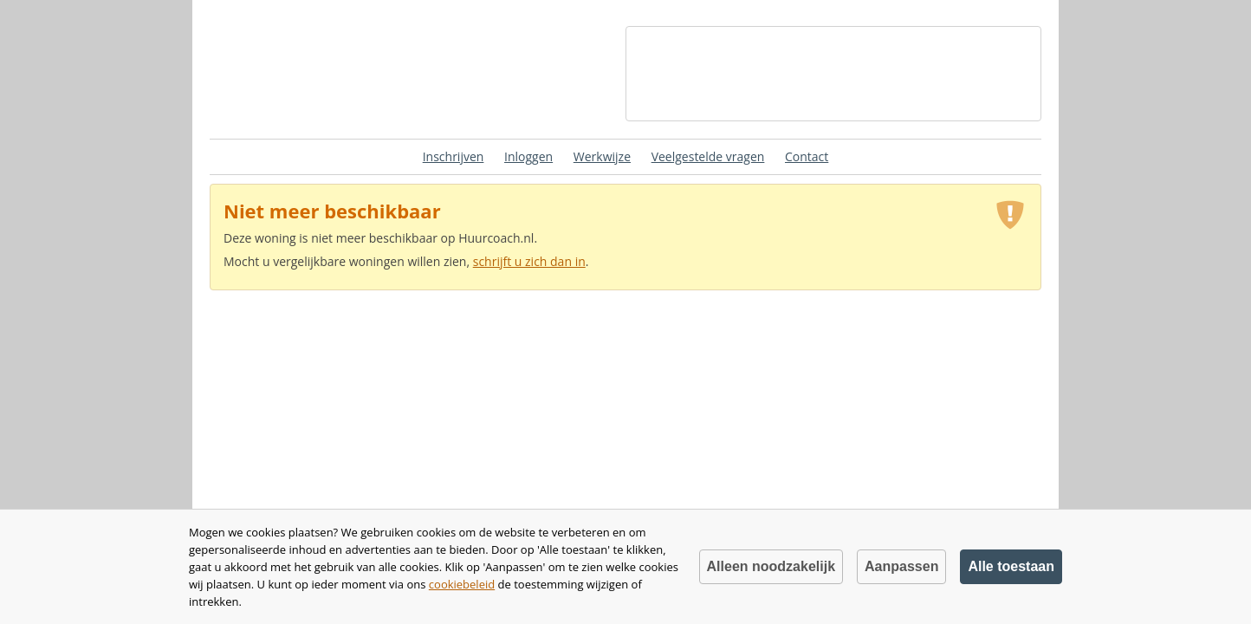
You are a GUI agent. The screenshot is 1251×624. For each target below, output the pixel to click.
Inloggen (528, 156)
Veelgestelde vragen (708, 156)
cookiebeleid (462, 584)
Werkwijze (602, 156)
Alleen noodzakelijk (771, 566)
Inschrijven (453, 156)
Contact (806, 156)
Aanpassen (901, 566)
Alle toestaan (1011, 566)
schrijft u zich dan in (529, 261)
